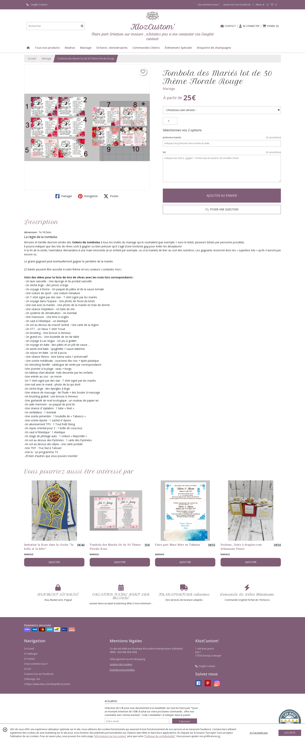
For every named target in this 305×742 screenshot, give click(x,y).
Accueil (32, 58)
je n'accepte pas (259, 732)
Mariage (46, 58)
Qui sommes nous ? (36, 663)
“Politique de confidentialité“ (159, 736)
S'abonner (184, 721)
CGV (27, 669)
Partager (63, 196)
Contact (29, 658)
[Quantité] (170, 121)
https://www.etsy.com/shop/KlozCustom (47, 684)
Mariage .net (32, 679)
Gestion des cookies (121, 664)
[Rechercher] (82, 26)
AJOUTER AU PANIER (222, 195)
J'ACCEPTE (289, 732)
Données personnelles (122, 669)
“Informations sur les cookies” (110, 736)
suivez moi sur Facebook (38, 674)
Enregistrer (88, 196)
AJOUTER (54, 562)
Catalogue (31, 653)
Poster (111, 196)
